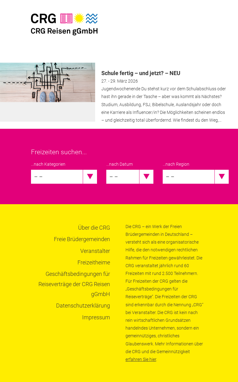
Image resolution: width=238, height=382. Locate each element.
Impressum (96, 317)
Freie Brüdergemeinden (82, 239)
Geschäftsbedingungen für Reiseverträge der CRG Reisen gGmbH (74, 284)
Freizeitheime (93, 262)
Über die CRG (94, 227)
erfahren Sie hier (141, 359)
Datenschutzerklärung (83, 305)
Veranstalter (95, 251)
